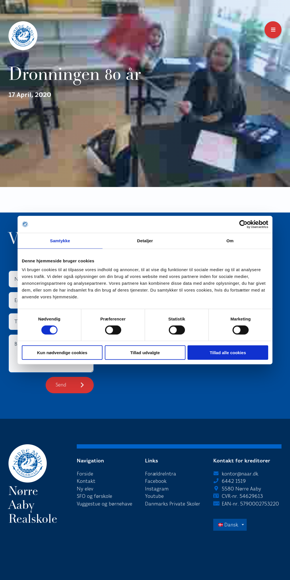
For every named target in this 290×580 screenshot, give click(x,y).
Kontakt (86, 481)
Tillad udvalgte (145, 352)
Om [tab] (229, 240)
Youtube (154, 496)
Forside (85, 474)
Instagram (157, 489)
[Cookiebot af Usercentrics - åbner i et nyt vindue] (243, 224)
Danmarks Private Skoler (172, 504)
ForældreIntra (160, 474)
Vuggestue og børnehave (104, 504)
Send (61, 385)
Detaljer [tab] (145, 240)
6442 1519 (234, 481)
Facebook (156, 481)
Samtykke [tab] (60, 240)
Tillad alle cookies (228, 352)
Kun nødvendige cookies (62, 352)
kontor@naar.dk (240, 474)
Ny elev (85, 489)
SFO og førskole (94, 496)
